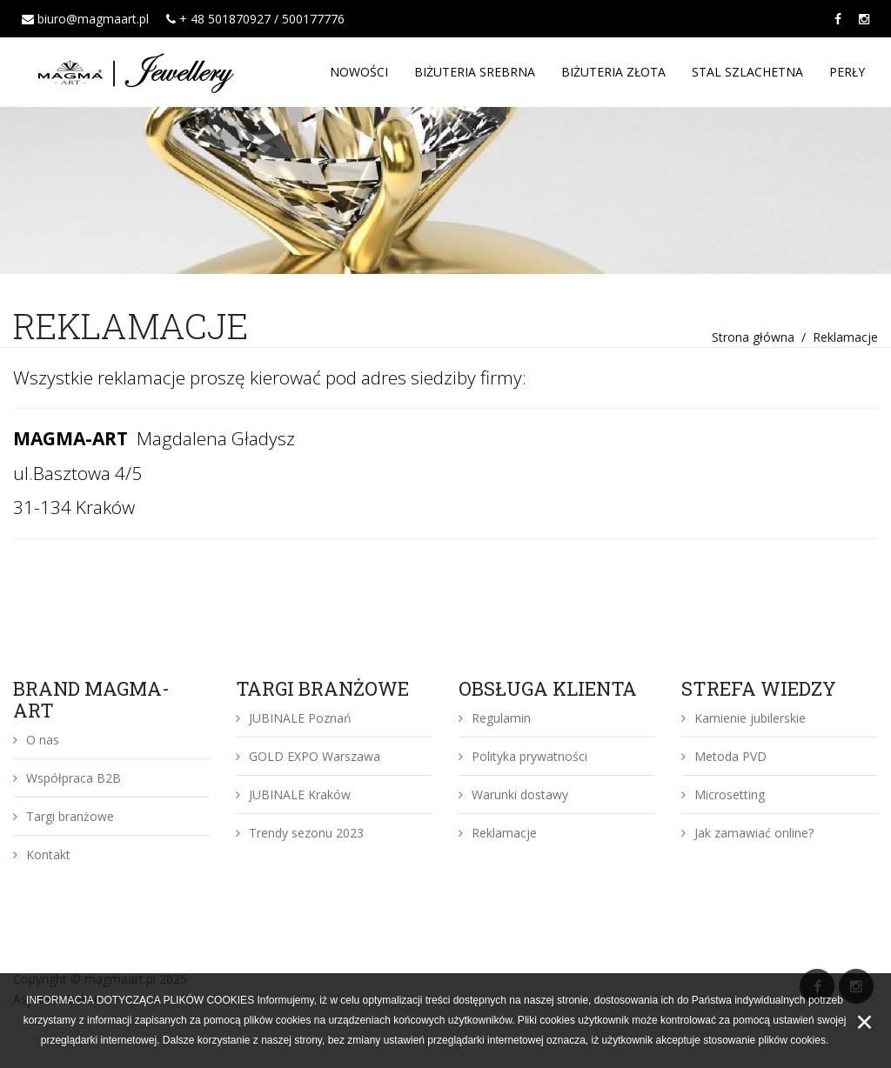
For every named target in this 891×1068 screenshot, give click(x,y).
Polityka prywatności (523, 756)
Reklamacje (498, 832)
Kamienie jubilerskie (743, 718)
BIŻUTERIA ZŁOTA (613, 71)
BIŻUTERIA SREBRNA (474, 71)
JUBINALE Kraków (293, 794)
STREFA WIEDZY (758, 688)
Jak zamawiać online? (747, 832)
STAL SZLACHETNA (747, 71)
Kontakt (41, 854)
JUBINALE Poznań (294, 718)
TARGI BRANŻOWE (322, 688)
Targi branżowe (63, 816)
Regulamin (495, 718)
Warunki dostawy (513, 794)
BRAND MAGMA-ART (91, 699)
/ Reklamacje (836, 337)
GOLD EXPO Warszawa (308, 756)
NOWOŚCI (359, 71)
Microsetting (723, 794)
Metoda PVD (724, 756)
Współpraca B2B (67, 778)
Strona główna (753, 337)
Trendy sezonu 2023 (300, 832)
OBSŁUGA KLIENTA (548, 688)
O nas (36, 739)
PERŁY (847, 71)
